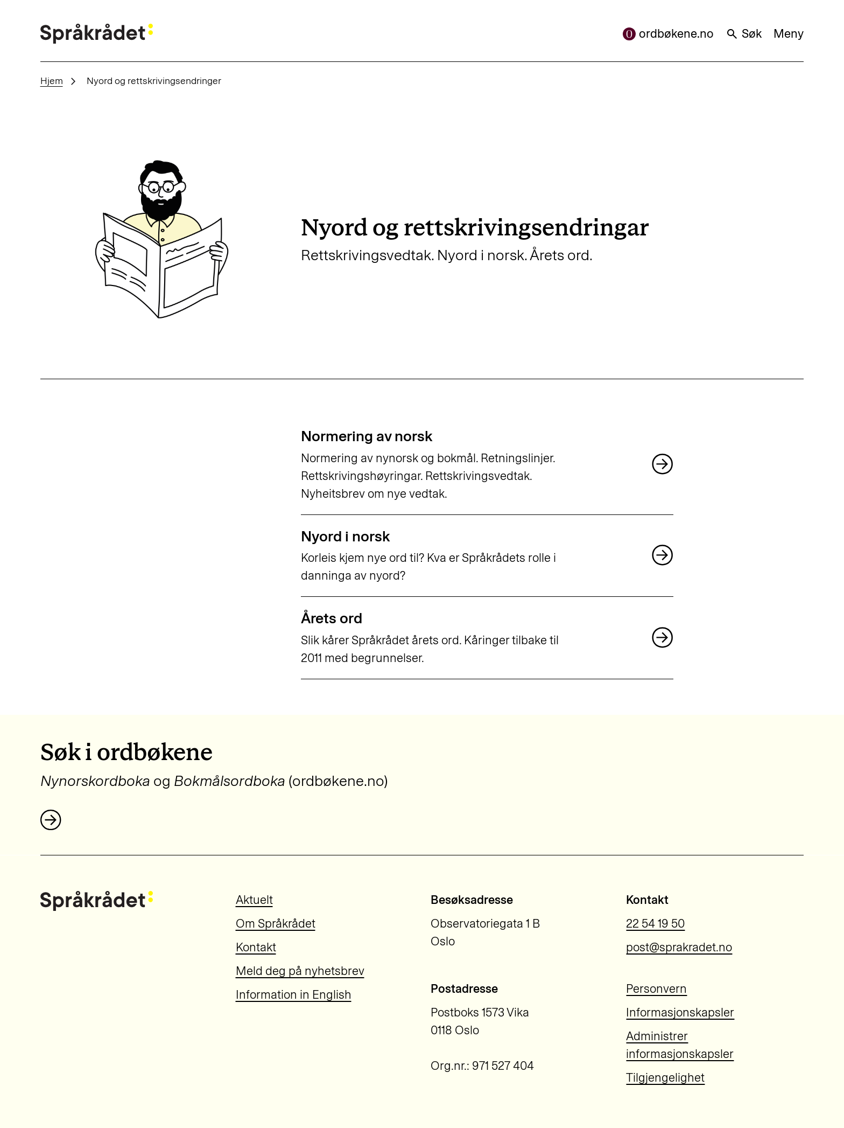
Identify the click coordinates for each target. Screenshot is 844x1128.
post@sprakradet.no (679, 947)
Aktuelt (254, 900)
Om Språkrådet (275, 923)
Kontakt (256, 947)
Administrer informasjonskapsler (680, 1045)
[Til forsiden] (96, 34)
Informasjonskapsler (680, 1012)
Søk (744, 33)
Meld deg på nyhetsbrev (300, 971)
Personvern (656, 988)
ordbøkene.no (668, 33)
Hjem (51, 80)
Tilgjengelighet (665, 1077)
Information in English (293, 994)
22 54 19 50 (655, 923)
